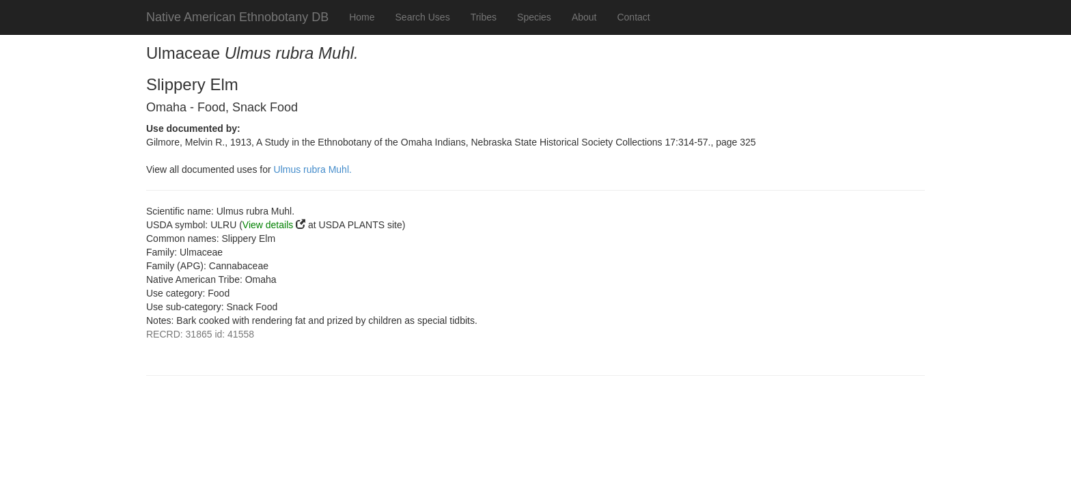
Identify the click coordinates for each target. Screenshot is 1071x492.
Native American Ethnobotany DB (237, 17)
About (584, 17)
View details (267, 224)
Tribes (484, 17)
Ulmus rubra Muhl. (313, 169)
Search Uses (422, 17)
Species (534, 17)
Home (361, 17)
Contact (633, 17)
